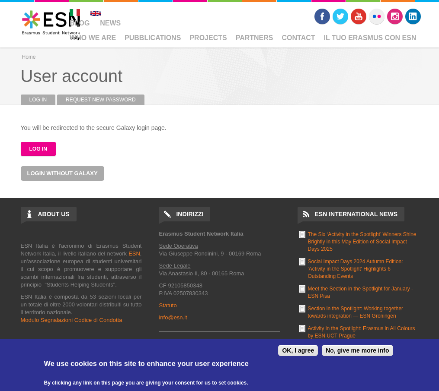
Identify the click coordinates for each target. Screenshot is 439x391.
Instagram (395, 16)
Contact (298, 37)
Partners (254, 37)
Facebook (322, 16)
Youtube (358, 16)
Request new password (101, 100)
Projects (208, 37)
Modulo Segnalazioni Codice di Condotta (71, 320)
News (110, 23)
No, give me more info (357, 350)
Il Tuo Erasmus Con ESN (370, 37)
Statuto (167, 305)
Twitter (340, 16)
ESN (134, 253)
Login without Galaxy (62, 173)
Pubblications (153, 37)
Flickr (377, 16)
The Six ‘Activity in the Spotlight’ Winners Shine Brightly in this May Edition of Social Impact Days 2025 (362, 241)
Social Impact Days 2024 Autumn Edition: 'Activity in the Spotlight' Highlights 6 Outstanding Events (355, 269)
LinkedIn (413, 16)
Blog (80, 23)
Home (29, 57)
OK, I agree (298, 350)
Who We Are (93, 37)
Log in (42, 100)
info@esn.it (173, 317)
